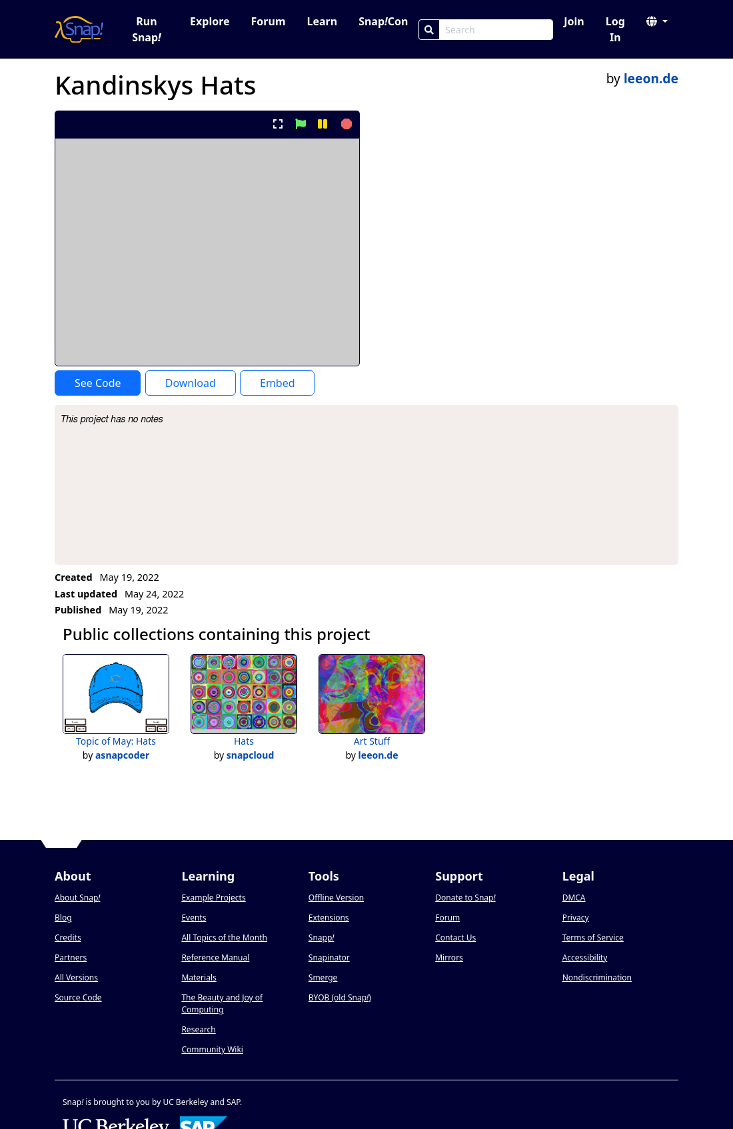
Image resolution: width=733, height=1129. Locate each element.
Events (193, 917)
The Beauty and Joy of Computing (222, 1003)
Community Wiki (212, 1049)
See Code (98, 383)
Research (198, 1029)
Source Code (78, 997)
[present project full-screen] (278, 124)
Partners (71, 957)
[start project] (300, 124)
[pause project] (322, 124)
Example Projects (213, 897)
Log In (615, 29)
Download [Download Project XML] (190, 383)
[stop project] (345, 124)
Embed (277, 383)
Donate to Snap (465, 897)
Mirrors (449, 957)
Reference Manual (215, 957)
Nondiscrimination (597, 977)
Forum (268, 21)
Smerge (323, 977)
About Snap (77, 897)
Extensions (329, 917)
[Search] (429, 29)
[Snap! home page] (79, 29)
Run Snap (146, 29)
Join (574, 21)
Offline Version (336, 897)
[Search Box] (496, 29)
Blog (63, 917)
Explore (209, 21)
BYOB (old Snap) (340, 997)
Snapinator (329, 957)
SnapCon (383, 21)
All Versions (76, 977)
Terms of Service (593, 937)
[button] (657, 21)
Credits (68, 937)
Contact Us (455, 937)
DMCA (574, 897)
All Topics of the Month (224, 937)
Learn (322, 21)
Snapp (322, 937)
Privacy (575, 917)
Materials (198, 977)
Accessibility (585, 957)
